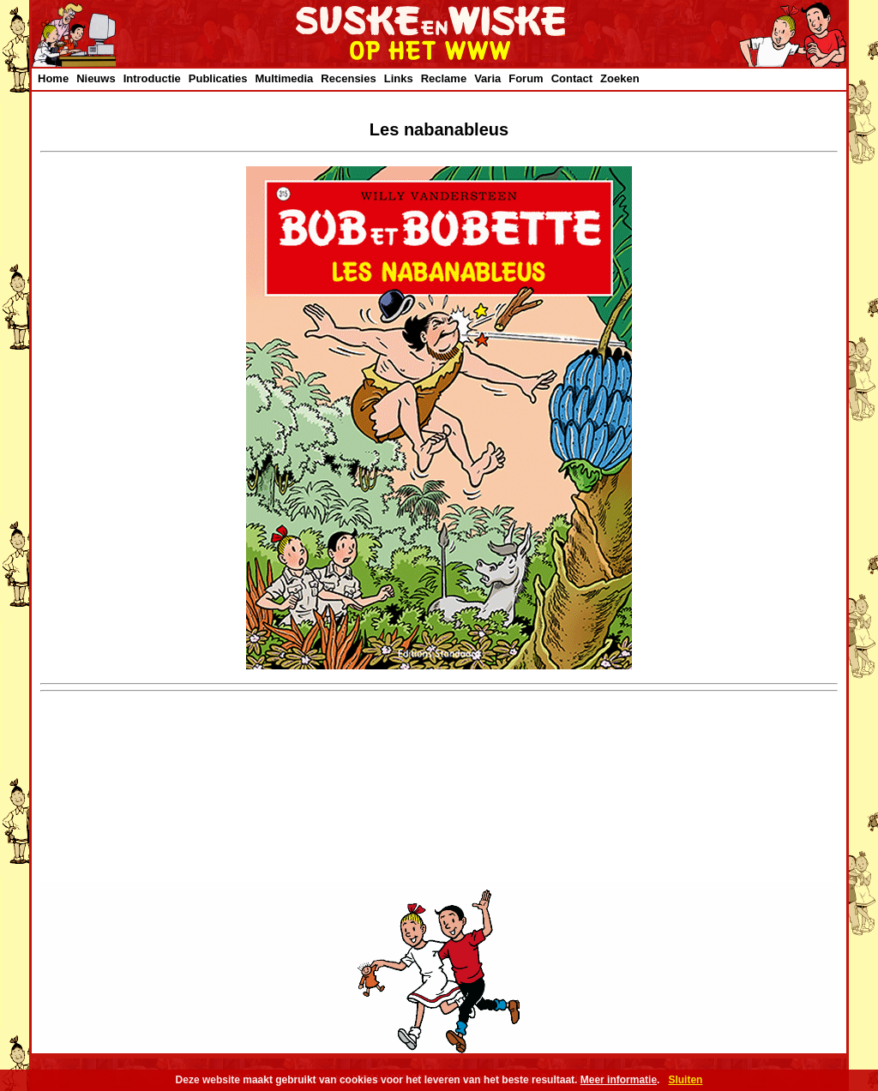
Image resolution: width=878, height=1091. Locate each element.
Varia (487, 78)
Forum (525, 78)
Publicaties (218, 78)
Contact (571, 78)
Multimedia (284, 78)
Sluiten (685, 1080)
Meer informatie (618, 1080)
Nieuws (96, 78)
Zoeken (620, 78)
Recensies (348, 78)
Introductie (152, 78)
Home (53, 78)
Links (398, 78)
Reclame (443, 78)
